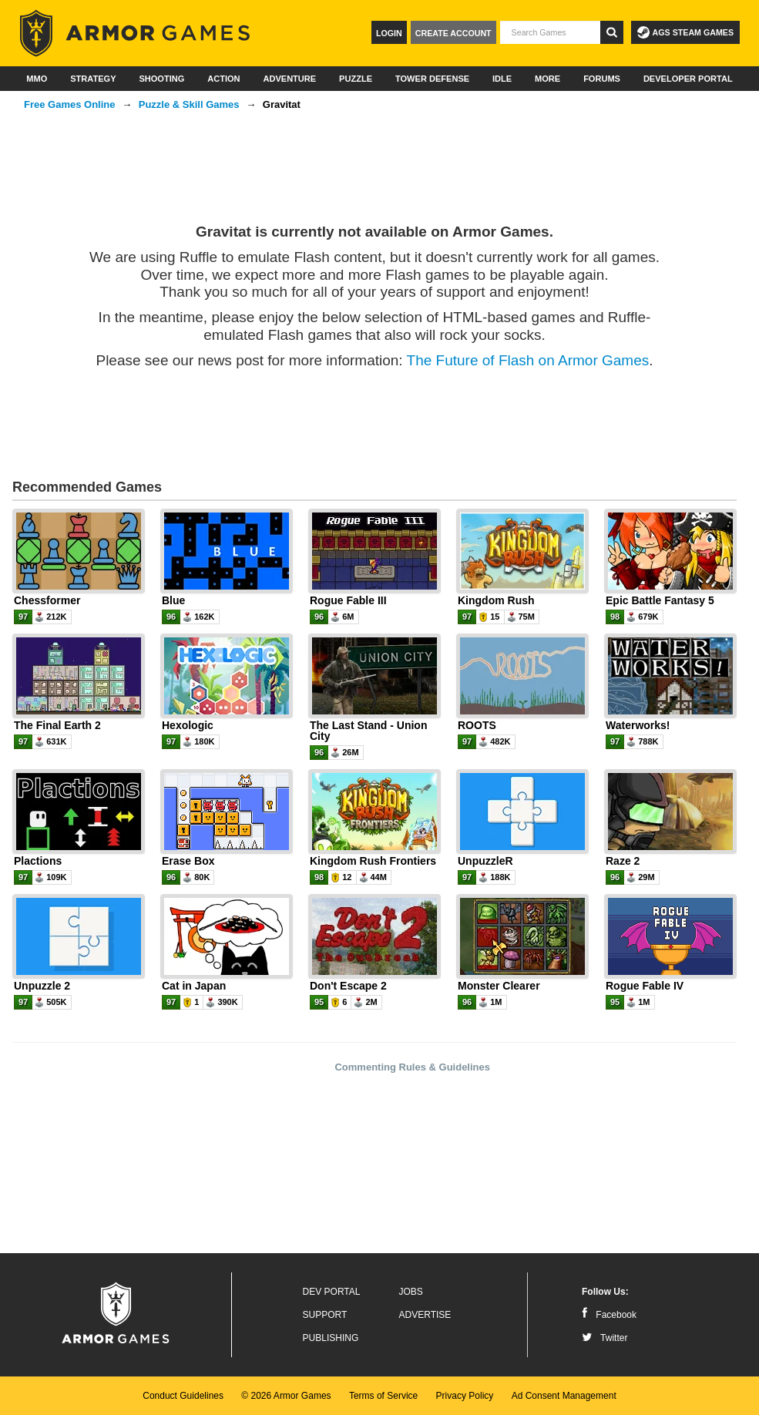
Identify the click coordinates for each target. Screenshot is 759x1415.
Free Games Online (70, 104)
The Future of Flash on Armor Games (528, 360)
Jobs (411, 1291)
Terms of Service (383, 1395)
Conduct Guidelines (183, 1395)
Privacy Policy (465, 1395)
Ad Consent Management (564, 1395)
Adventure (289, 78)
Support (325, 1314)
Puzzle (355, 78)
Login (389, 33)
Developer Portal (688, 78)
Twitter (604, 1338)
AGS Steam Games (685, 32)
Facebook (609, 1314)
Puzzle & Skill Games (189, 104)
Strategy (93, 78)
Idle (502, 78)
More (547, 78)
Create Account (453, 33)
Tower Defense (432, 78)
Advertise (425, 1314)
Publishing (331, 1338)
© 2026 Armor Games (286, 1395)
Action (223, 78)
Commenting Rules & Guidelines (412, 1067)
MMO (36, 78)
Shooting (161, 78)
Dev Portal (332, 1291)
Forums (601, 78)
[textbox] (550, 32)
